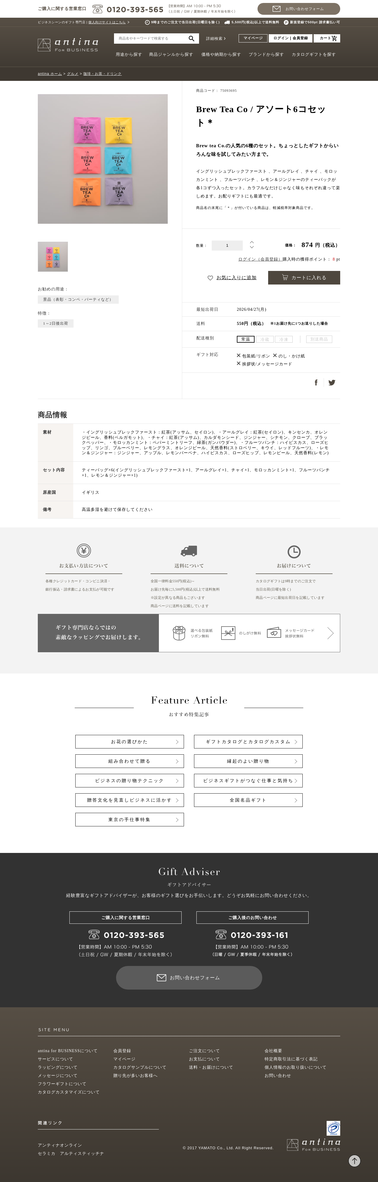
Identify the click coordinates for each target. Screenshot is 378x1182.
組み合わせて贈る (129, 761)
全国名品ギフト (248, 800)
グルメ (73, 74)
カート (325, 38)
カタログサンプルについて (140, 1067)
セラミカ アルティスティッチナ (71, 1153)
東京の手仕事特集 (129, 819)
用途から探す (129, 54)
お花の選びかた (129, 741)
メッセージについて (58, 1075)
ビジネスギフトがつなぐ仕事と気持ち (248, 780)
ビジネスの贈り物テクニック (129, 780)
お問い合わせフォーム (305, 9)
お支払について (204, 1059)
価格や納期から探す (221, 54)
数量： (202, 246)
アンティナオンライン (60, 1145)
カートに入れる (304, 277)
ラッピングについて (58, 1067)
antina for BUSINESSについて (68, 1051)
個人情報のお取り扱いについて (296, 1067)
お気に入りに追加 (232, 277)
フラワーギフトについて (62, 1084)
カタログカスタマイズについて (69, 1092)
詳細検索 (214, 38)
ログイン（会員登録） (260, 259)
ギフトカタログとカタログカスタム (248, 741)
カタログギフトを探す (314, 54)
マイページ (253, 38)
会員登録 (122, 1051)
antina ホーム (50, 74)
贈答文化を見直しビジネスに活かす (129, 800)
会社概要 (273, 1051)
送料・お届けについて (211, 1067)
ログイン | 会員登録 (290, 38)
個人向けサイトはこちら (107, 22)
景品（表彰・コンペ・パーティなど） (78, 299)
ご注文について (204, 1051)
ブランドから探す (266, 54)
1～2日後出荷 (55, 323)
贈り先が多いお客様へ (135, 1075)
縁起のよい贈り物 (248, 761)
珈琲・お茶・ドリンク (102, 74)
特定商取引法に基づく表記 (291, 1059)
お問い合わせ (278, 1075)
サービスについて (55, 1059)
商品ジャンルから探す (171, 54)
